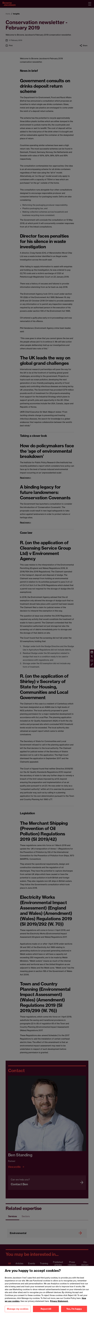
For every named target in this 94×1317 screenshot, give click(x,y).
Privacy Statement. (59, 1301)
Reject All (46, 1309)
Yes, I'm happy (74, 1309)
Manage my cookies (17, 1309)
